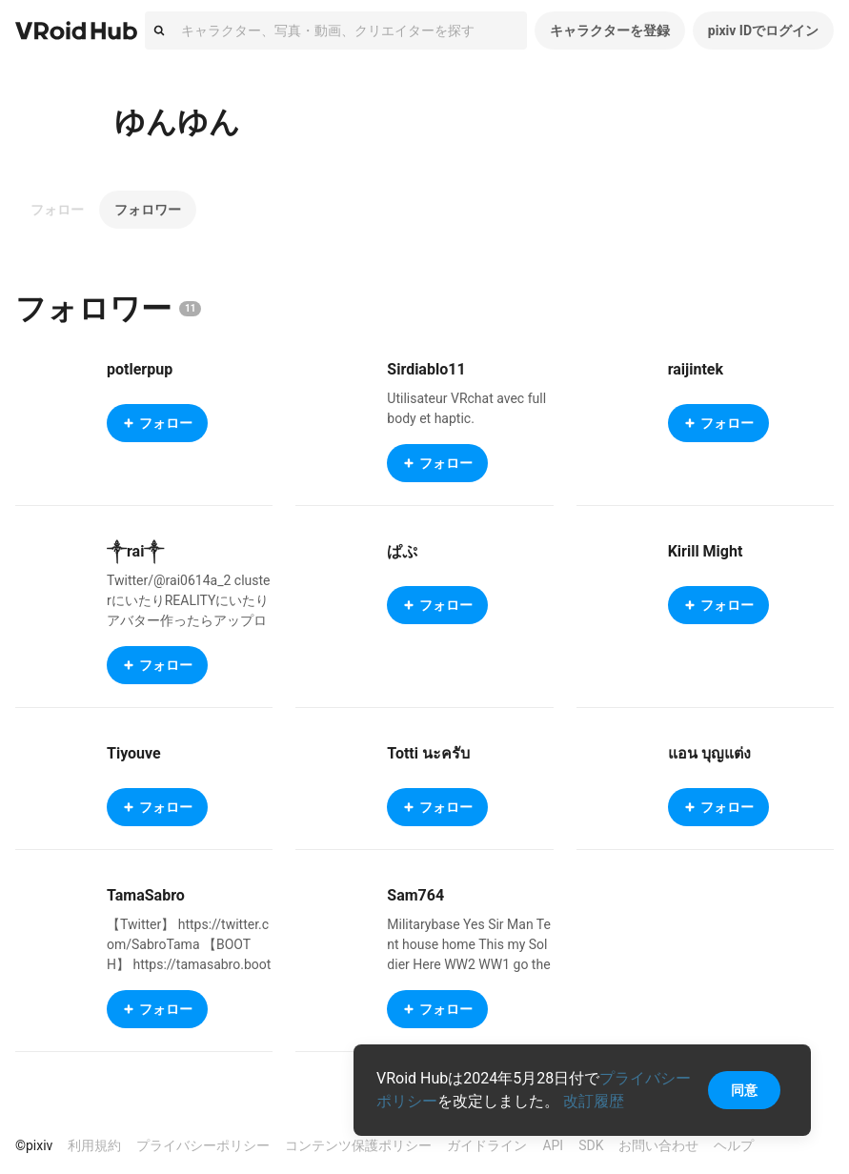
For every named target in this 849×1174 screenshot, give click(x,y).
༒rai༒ (135, 551)
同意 (744, 1090)
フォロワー (147, 209)
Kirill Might (705, 551)
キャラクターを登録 (610, 30)
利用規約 (94, 1145)
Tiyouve (134, 753)
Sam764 (415, 895)
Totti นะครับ (428, 753)
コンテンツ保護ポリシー (358, 1145)
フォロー (57, 209)
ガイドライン (487, 1145)
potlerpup (139, 369)
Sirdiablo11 (426, 369)
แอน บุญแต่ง (709, 753)
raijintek (695, 369)
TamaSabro (146, 895)
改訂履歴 (593, 1101)
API (552, 1145)
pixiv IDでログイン (763, 30)
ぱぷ (402, 551)
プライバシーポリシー (203, 1145)
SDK (590, 1145)
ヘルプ (734, 1145)
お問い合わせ (658, 1145)
